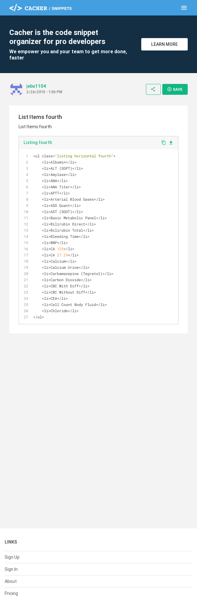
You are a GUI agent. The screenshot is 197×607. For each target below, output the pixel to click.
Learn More (164, 44)
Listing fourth (38, 142)
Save (174, 89)
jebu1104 (36, 86)
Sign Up (12, 557)
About (11, 581)
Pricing (11, 593)
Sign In (11, 569)
